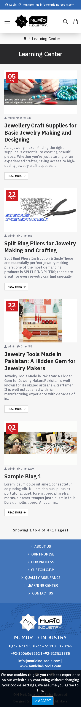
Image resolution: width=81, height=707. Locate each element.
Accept (44, 701)
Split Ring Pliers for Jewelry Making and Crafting (40, 247)
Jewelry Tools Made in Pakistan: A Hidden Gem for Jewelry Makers (40, 361)
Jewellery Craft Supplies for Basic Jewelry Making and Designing (40, 132)
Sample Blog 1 (22, 476)
